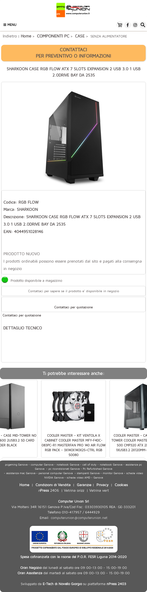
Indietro (10, 35)
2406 (48, 490)
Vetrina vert (99, 490)
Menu (9, 25)
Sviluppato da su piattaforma (73, 584)
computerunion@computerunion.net (79, 518)
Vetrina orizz (74, 490)
